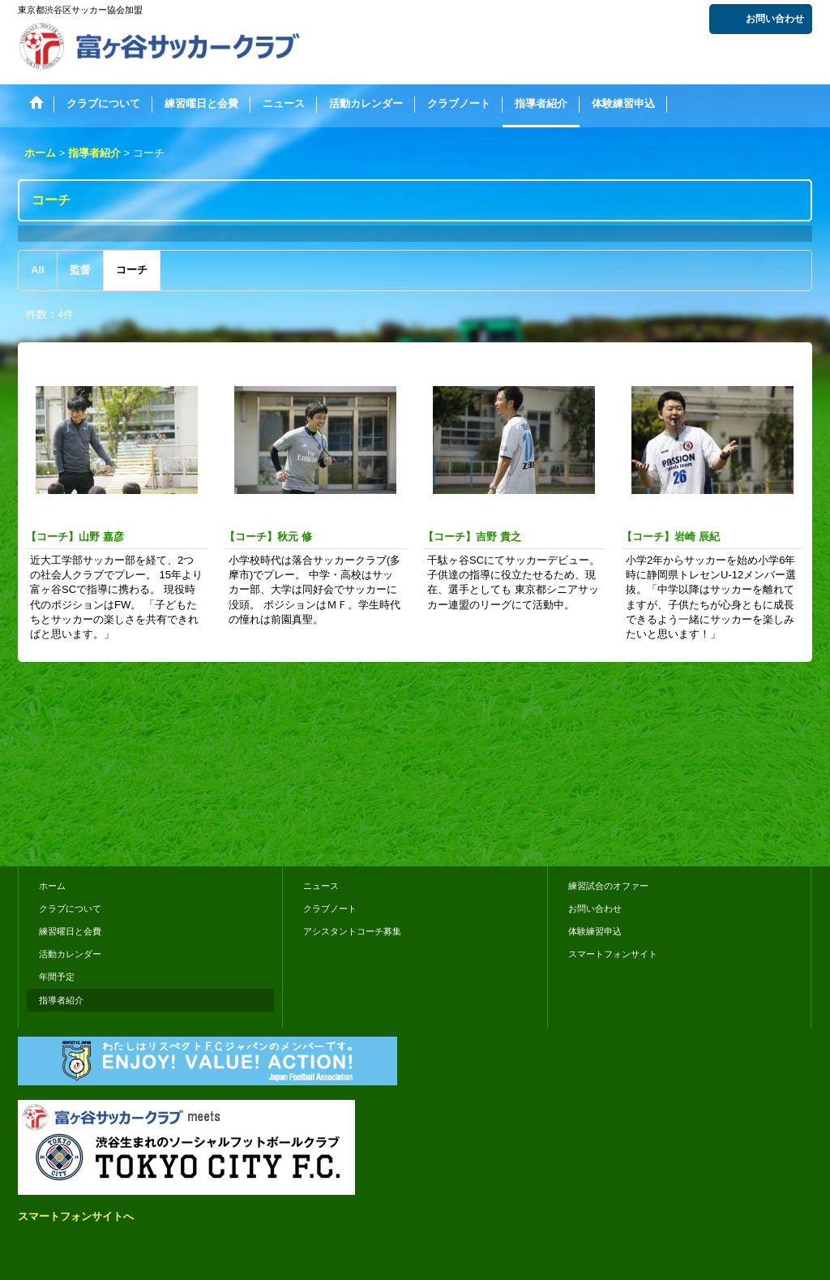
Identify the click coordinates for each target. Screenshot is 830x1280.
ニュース (321, 886)
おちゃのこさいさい (764, 831)
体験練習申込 (595, 931)
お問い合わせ (775, 18)
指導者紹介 (61, 1000)
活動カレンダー (70, 954)
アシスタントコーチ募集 (352, 931)
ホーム (52, 886)
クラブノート (330, 908)
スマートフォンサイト (612, 954)
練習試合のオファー (608, 886)
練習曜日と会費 (70, 931)
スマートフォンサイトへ (76, 1216)
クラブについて (70, 908)
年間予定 (57, 976)
